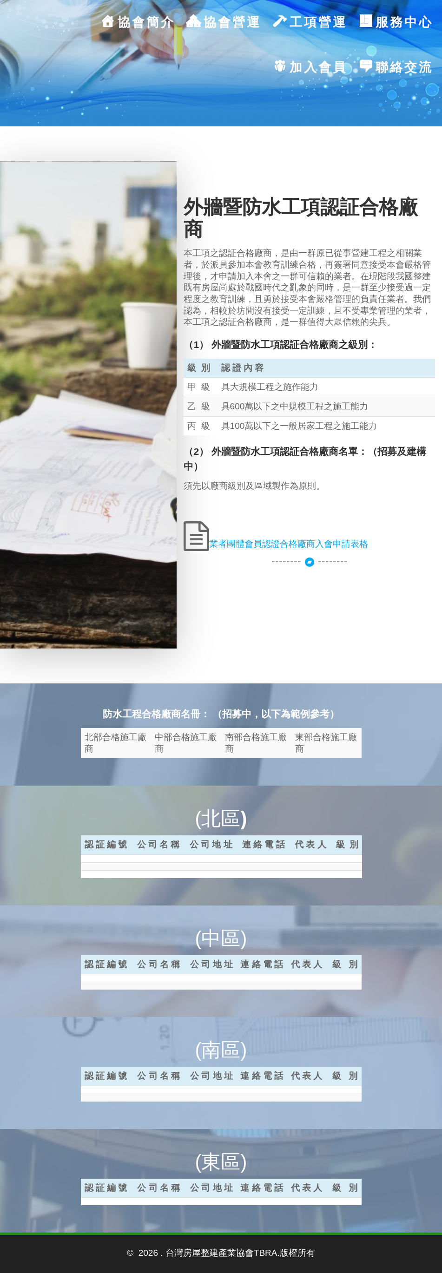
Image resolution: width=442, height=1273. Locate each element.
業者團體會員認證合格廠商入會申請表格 (288, 544)
